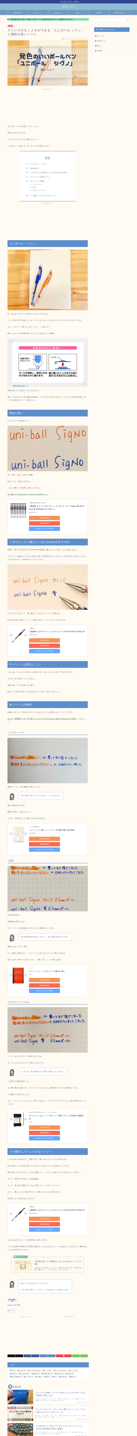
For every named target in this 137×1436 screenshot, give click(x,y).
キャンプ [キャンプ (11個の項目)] (47, 1338)
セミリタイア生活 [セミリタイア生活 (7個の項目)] (60, 1338)
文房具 (99, 13)
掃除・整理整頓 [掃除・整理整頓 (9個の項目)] (16, 1345)
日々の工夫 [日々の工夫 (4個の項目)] (29, 1345)
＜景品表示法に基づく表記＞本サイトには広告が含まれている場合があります (41, 19)
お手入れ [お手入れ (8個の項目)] (22, 1338)
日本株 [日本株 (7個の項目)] (39, 1345)
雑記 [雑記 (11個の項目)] (73, 1345)
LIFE (34, 187)
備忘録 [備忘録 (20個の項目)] (36, 1341)
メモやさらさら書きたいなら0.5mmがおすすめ (49, 172)
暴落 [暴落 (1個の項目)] (48, 1345)
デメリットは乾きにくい (40, 177)
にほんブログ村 (13, 1273)
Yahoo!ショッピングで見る (38, 523)
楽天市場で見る (59, 518)
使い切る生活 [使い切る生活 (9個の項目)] (24, 1341)
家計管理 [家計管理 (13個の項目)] (59, 1341)
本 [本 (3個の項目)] (55, 1345)
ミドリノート (37, 184)
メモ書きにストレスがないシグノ (44, 196)
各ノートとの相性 (38, 181)
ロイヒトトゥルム (39, 190)
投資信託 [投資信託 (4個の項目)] (70, 1341)
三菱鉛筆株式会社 (18, 386)
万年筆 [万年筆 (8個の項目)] (14, 1341)
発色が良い (35, 168)
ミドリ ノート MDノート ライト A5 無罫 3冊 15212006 (51, 819)
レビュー (12, 1279)
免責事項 (28, 1433)
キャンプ (38, 13)
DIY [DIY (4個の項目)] (13, 1338)
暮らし (78, 13)
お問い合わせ (119, 13)
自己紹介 (17, 13)
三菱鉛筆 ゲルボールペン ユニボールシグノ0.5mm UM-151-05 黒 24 (57, 626)
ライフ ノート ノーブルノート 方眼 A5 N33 (46, 955)
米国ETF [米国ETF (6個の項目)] (63, 1345)
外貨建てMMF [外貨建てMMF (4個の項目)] (47, 1341)
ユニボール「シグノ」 (39, 164)
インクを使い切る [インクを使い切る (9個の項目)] (34, 1338)
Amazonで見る (38, 518)
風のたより (68, 6)
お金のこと (58, 13)
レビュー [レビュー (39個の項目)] (73, 1338)
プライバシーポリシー (15, 1433)
